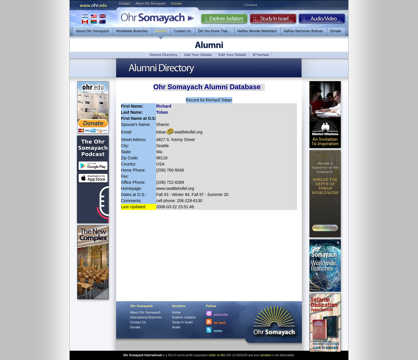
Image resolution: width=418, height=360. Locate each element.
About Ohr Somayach (151, 3)
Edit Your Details (232, 55)
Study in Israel (273, 20)
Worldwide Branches (132, 31)
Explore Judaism (224, 20)
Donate (176, 3)
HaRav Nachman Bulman (303, 31)
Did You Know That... (214, 31)
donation (265, 355)
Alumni (161, 31)
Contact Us (182, 31)
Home (176, 312)
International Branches (93, 19)
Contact (124, 3)
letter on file (217, 355)
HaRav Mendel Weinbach (257, 31)
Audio (322, 20)
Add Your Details (198, 55)
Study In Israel (182, 322)
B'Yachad (261, 55)
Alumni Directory (163, 55)
